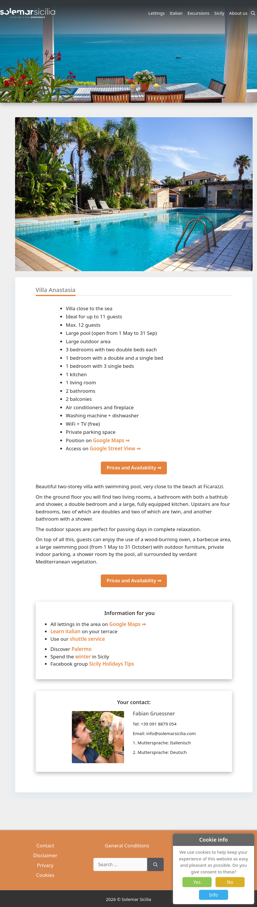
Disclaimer (45, 855)
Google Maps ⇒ (111, 440)
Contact (45, 845)
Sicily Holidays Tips (111, 663)
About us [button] (239, 13)
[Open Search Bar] (253, 13)
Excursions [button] (199, 13)
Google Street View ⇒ (115, 448)
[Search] (155, 864)
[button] (248, 228)
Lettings (156, 13)
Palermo (82, 649)
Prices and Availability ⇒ (134, 467)
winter (83, 656)
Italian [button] (177, 13)
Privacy (45, 865)
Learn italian (65, 631)
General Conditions (127, 845)
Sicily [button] (220, 13)
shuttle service (87, 639)
